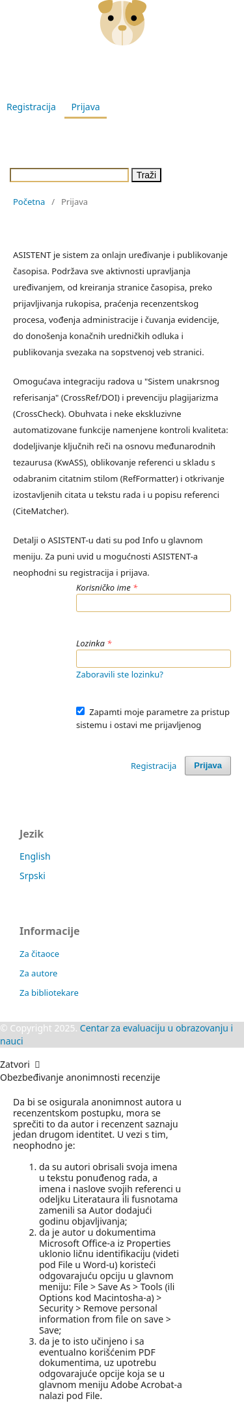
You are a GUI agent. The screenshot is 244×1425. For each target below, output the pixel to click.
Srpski (33, 875)
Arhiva (179, 131)
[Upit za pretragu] (69, 175)
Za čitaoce (39, 954)
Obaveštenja (127, 156)
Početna (29, 201)
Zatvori (20, 1064)
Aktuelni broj (117, 131)
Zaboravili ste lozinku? (119, 674)
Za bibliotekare (49, 992)
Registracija (31, 106)
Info (184, 156)
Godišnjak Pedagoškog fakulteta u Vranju (120, 71)
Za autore (38, 973)
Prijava (85, 106)
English (35, 856)
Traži (147, 175)
